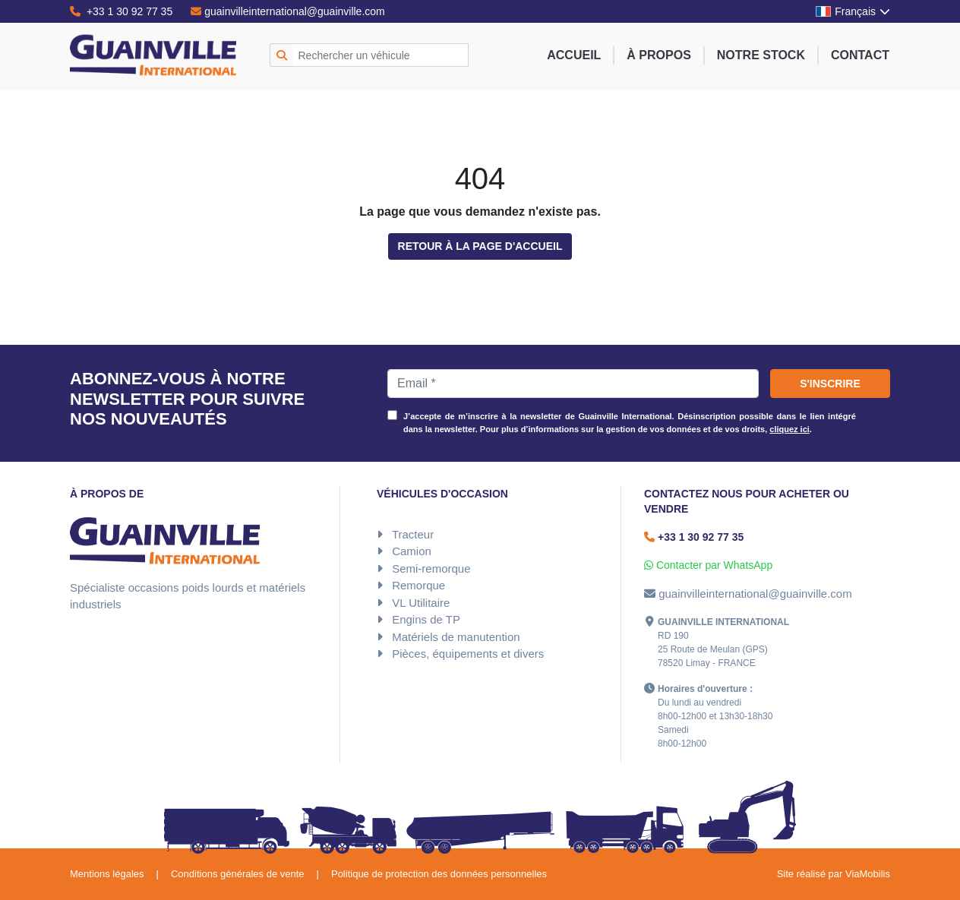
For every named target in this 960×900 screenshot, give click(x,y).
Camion (411, 551)
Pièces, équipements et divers (468, 653)
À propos (658, 55)
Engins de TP (426, 619)
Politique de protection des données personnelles (439, 873)
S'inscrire (830, 383)
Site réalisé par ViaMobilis (833, 873)
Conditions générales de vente (238, 873)
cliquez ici (789, 429)
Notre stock (761, 55)
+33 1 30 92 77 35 (121, 11)
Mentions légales (107, 873)
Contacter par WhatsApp (708, 565)
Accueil (574, 55)
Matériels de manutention (455, 636)
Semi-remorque (431, 568)
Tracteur (413, 534)
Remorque (418, 585)
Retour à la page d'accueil (480, 246)
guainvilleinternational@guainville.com (288, 11)
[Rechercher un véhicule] (380, 55)
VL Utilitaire (421, 602)
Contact (860, 55)
